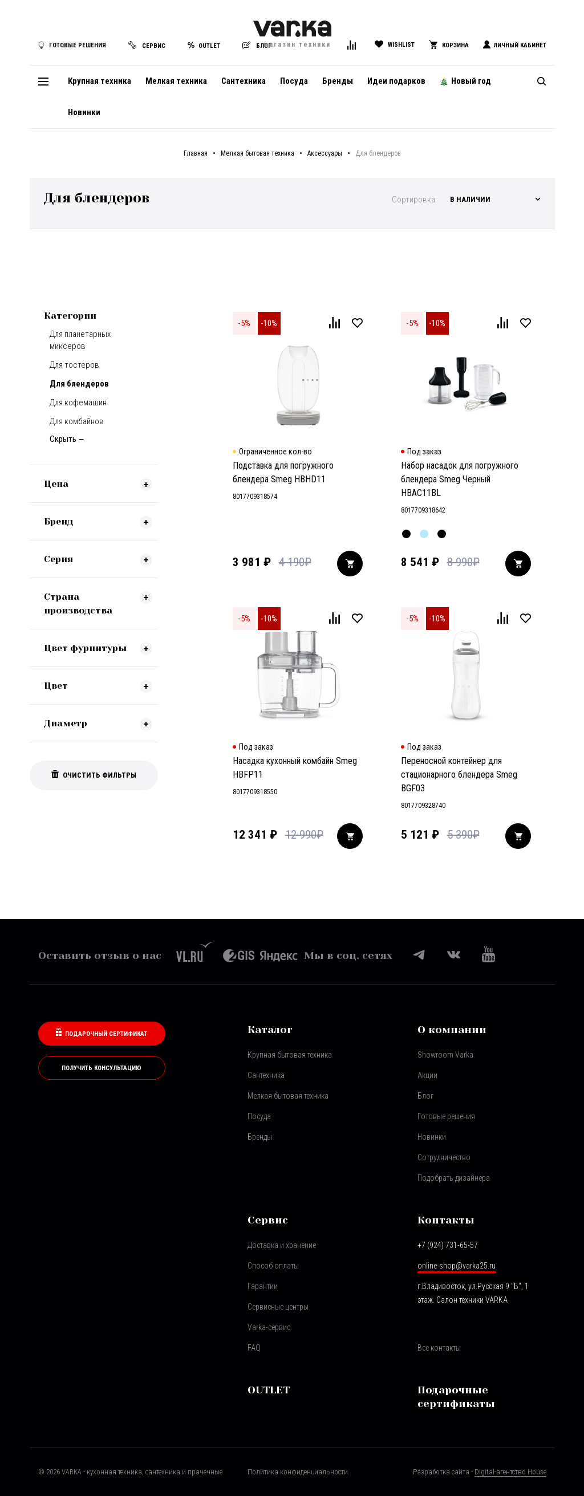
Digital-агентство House (510, 1471)
